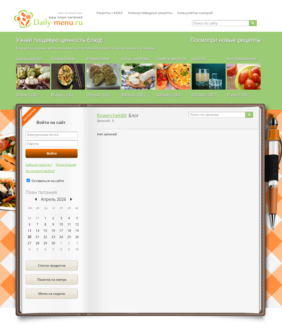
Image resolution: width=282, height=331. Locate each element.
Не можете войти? (40, 170)
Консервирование (241, 58)
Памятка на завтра (51, 279)
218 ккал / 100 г (204, 94)
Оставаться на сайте (47, 180)
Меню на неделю (51, 293)
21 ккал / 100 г (238, 94)
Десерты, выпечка (171, 58)
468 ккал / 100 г (133, 94)
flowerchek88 (111, 115)
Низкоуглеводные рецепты (150, 12)
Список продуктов (51, 265)
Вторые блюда (98, 58)
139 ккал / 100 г (98, 94)
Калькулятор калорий (195, 12)
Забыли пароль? (38, 164)
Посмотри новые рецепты (225, 40)
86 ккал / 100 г (62, 94)
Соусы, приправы (135, 58)
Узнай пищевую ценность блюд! (59, 40)
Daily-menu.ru (51, 19)
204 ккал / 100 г (169, 94)
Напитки (199, 58)
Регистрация (66, 164)
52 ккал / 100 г (27, 94)
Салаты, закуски (29, 58)
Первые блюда (63, 58)
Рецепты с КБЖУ (110, 12)
